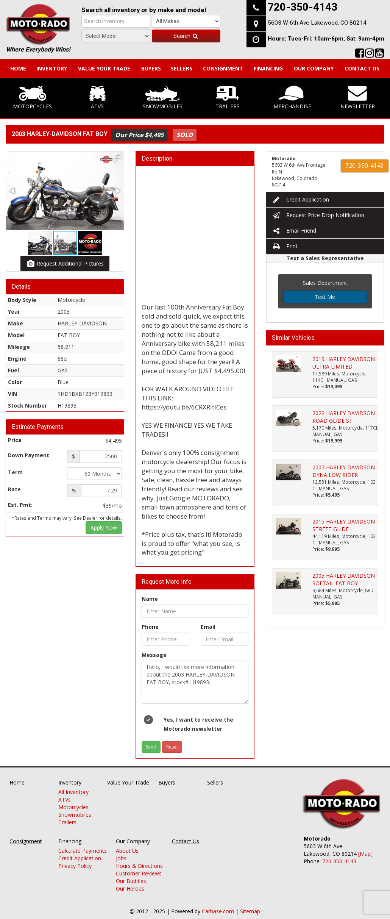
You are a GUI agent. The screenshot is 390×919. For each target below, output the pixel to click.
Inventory (51, 68)
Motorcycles (32, 98)
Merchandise (292, 98)
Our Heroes (130, 888)
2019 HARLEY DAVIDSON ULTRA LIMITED (343, 362)
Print (285, 246)
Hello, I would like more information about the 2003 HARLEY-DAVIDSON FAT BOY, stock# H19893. (195, 682)
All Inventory (73, 792)
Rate (14, 489)
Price (15, 440)
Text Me (325, 296)
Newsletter (357, 98)
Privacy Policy (75, 865)
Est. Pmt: (20, 504)
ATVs (97, 98)
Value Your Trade (104, 68)
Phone (150, 626)
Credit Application (300, 199)
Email (208, 626)
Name (150, 598)
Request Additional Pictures (65, 263)
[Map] (365, 853)
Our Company (314, 68)
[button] (117, 158)
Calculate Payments (82, 850)
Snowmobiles (163, 98)
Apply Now (103, 527)
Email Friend (294, 230)
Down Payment (28, 455)
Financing (268, 68)
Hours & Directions (139, 865)
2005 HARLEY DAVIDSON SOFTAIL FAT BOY (343, 579)
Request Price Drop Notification (318, 215)
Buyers (151, 68)
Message (154, 654)
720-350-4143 (364, 166)
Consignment (223, 68)
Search (185, 36)
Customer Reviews (139, 873)
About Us (127, 850)
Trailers (227, 98)
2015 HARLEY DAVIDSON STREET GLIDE (343, 525)
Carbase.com (218, 911)
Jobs (121, 858)
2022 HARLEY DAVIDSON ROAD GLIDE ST (343, 416)
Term (15, 472)
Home (18, 68)
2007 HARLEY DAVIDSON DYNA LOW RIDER (343, 471)
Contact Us (362, 68)
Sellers (181, 68)
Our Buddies (131, 881)
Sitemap (250, 911)
